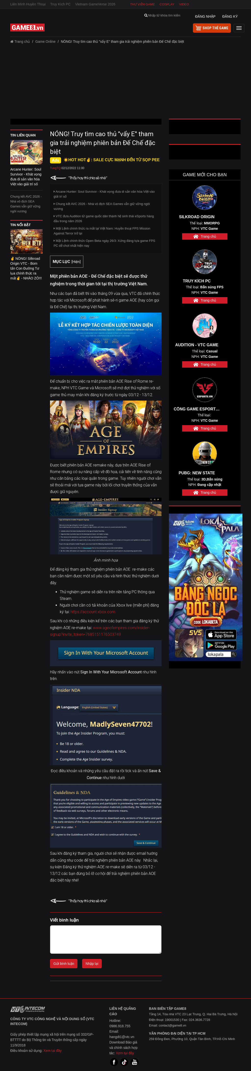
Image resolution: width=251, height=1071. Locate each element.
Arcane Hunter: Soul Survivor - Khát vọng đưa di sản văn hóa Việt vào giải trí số (104, 194)
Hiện (76, 262)
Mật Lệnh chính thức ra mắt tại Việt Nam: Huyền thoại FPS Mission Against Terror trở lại (102, 231)
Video (184, 4)
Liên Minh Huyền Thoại (28, 4)
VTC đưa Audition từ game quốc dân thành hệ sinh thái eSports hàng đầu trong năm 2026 (104, 218)
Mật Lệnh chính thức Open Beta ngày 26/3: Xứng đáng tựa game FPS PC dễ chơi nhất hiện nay (104, 243)
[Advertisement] (125, 83)
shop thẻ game (211, 28)
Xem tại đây (52, 1051)
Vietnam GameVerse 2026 (95, 4)
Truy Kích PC (60, 4)
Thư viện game (142, 4)
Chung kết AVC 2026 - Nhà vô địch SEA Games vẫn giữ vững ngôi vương (26, 204)
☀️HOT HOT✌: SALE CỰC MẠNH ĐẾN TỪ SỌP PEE (111, 160)
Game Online (45, 41)
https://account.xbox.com (93, 611)
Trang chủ (20, 41)
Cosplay (167, 4)
